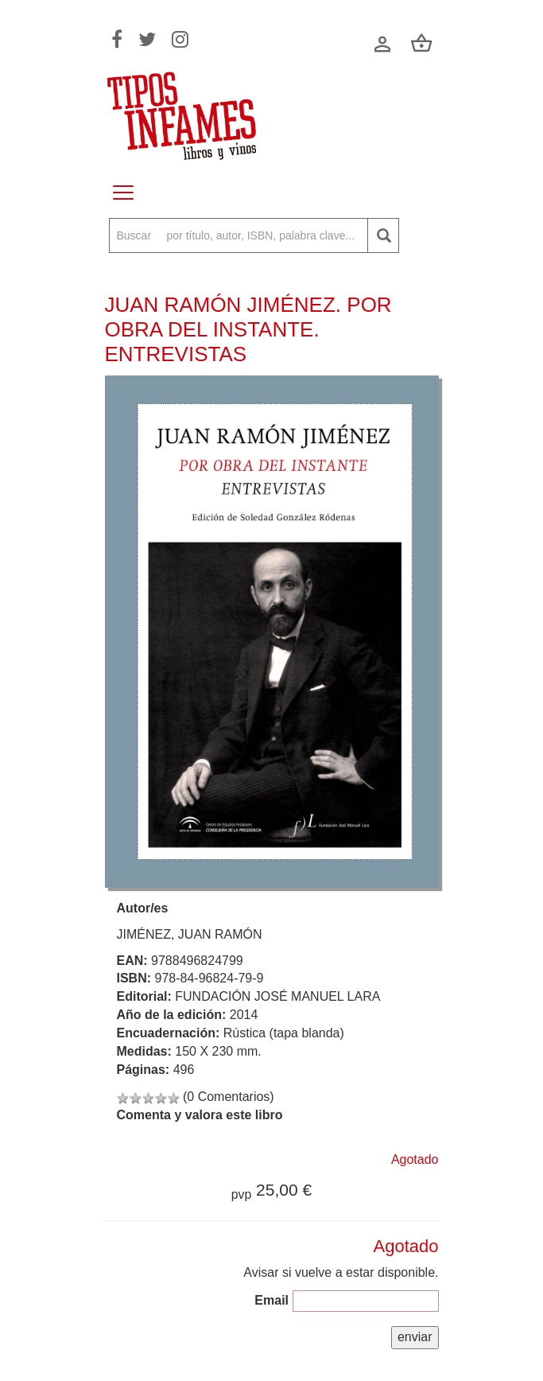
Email (271, 1300)
